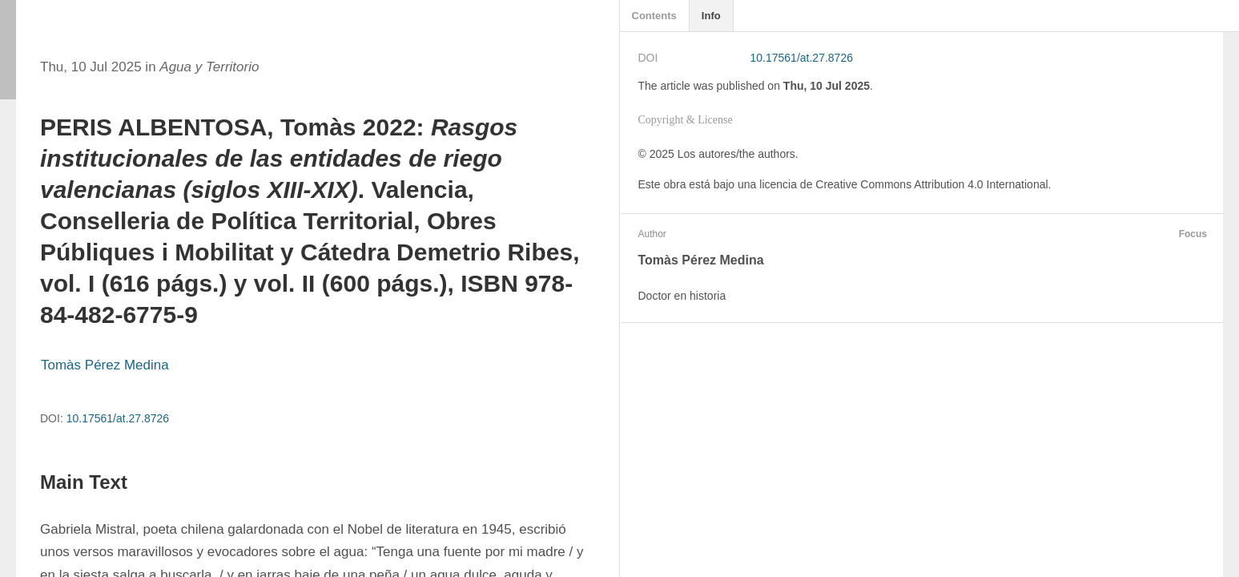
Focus (1191, 234)
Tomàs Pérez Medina (105, 365)
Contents (654, 16)
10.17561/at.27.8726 (117, 418)
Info (711, 16)
